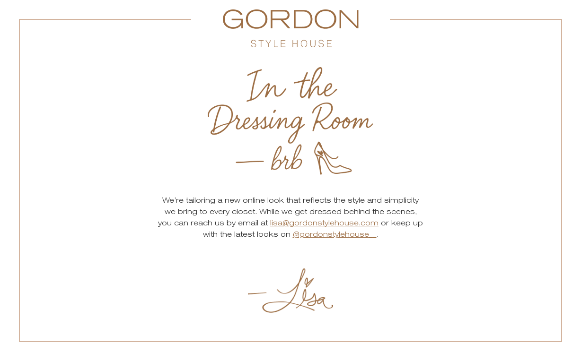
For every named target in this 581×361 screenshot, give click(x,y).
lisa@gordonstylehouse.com (324, 222)
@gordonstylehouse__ (335, 234)
